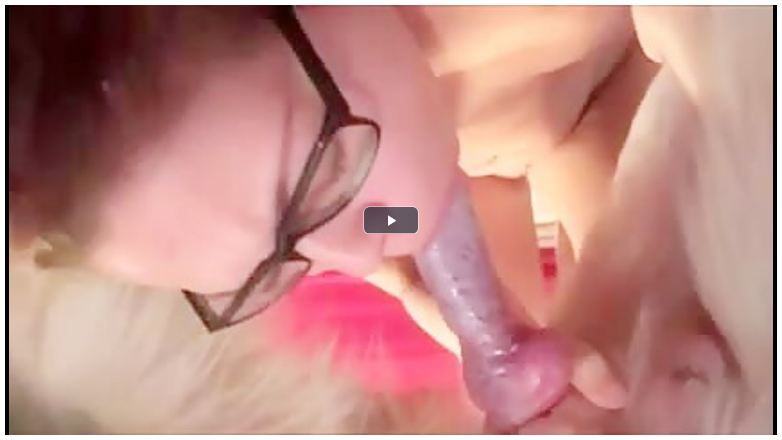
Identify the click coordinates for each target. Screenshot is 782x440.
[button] (391, 220)
